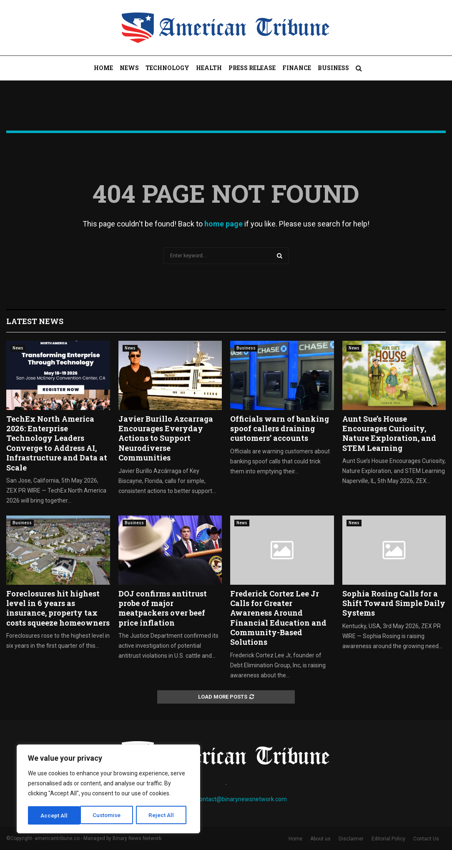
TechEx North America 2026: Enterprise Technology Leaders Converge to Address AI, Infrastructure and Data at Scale (56, 443)
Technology (167, 68)
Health (209, 68)
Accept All (163, 815)
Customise (55, 815)
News (129, 68)
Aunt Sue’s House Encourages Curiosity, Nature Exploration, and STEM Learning (389, 433)
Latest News (34, 321)
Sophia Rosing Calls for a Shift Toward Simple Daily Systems (393, 603)
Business (333, 68)
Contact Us (426, 839)
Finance (296, 68)
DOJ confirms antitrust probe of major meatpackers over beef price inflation (162, 608)
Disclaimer (351, 839)
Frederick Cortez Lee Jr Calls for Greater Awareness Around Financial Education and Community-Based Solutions (278, 617)
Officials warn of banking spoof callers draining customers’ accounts (279, 428)
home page (223, 223)
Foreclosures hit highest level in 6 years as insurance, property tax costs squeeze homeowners (58, 608)
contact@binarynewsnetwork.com (241, 799)
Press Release (252, 68)
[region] (108, 789)
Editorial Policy (388, 839)
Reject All (110, 815)
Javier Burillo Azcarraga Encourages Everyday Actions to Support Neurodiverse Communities (165, 438)
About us (320, 839)
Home (103, 68)
